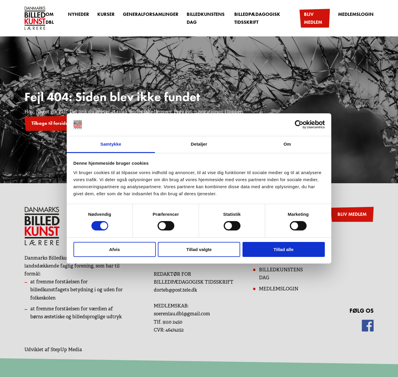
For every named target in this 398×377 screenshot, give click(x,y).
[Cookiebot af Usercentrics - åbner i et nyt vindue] (299, 124)
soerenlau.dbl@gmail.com (182, 314)
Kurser (106, 14)
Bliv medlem (313, 18)
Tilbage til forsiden (51, 123)
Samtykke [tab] (111, 144)
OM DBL (50, 18)
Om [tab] (287, 144)
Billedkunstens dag (206, 18)
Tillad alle (283, 249)
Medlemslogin (356, 14)
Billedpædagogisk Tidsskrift (257, 18)
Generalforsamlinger (150, 14)
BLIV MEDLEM (352, 214)
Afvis (114, 249)
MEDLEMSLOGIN (278, 289)
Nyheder (78, 14)
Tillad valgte (199, 249)
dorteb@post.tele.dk (175, 290)
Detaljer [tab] (199, 144)
